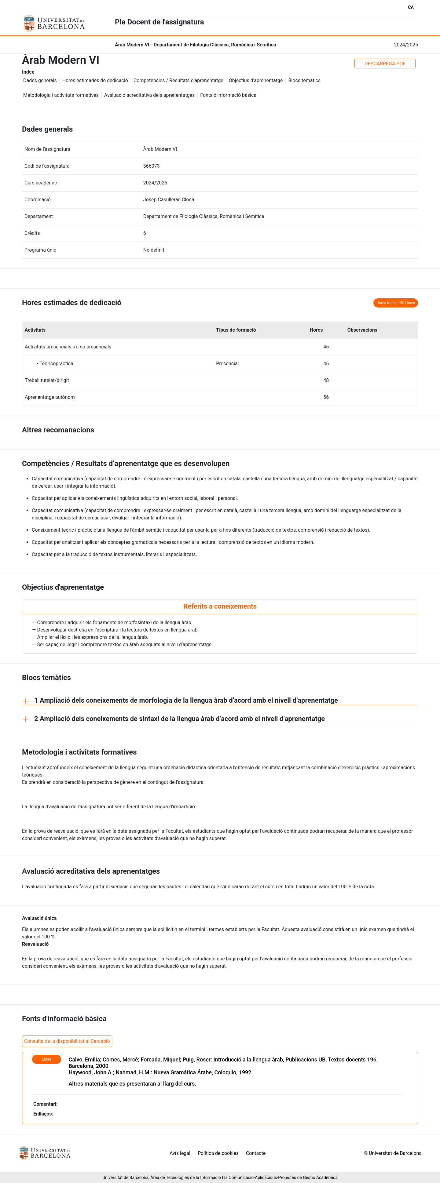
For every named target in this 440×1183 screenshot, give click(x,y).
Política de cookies (218, 1153)
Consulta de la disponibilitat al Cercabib (67, 1041)
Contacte (256, 1153)
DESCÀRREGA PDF (385, 64)
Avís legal (180, 1153)
